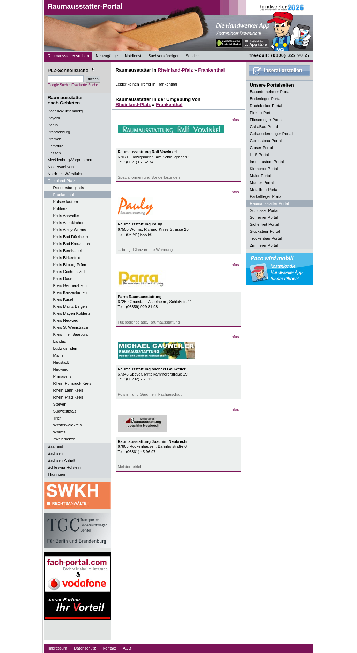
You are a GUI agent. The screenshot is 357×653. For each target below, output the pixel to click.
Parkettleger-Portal (266, 196)
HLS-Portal (259, 155)
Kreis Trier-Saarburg (71, 334)
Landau (59, 341)
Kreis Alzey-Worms (69, 230)
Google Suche (59, 85)
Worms (59, 432)
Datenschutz (85, 648)
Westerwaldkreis (67, 425)
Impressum (57, 648)
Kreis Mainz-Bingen (70, 306)
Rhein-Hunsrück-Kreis (72, 383)
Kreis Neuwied (65, 320)
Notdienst (133, 56)
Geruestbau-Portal (266, 141)
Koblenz (60, 209)
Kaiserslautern (65, 202)
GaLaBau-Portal (264, 127)
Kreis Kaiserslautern (70, 292)
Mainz (58, 355)
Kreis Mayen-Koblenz (71, 313)
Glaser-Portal (261, 148)
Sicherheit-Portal (264, 224)
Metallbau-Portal (264, 189)
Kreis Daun (63, 278)
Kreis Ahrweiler (66, 216)
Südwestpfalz (65, 411)
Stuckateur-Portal (265, 231)
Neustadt (61, 362)
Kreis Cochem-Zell (69, 271)
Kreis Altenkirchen (69, 223)
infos (235, 120)
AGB (127, 648)
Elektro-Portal (262, 113)
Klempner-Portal (264, 168)
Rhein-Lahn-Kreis (68, 390)
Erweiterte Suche (84, 85)
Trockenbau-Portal (266, 238)
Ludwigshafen (65, 348)
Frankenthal (63, 195)
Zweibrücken (64, 439)
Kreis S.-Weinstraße (70, 327)
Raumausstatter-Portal (85, 6)
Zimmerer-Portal (264, 245)
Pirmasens (62, 376)
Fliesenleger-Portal (266, 120)
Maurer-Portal (262, 182)
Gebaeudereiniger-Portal (271, 134)
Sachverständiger (163, 56)
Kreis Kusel (63, 299)
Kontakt (109, 648)
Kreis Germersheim (70, 285)
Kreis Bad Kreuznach (71, 244)
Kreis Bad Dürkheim (70, 237)
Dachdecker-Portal (266, 106)
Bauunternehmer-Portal (270, 92)
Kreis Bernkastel (67, 250)
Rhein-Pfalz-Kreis (68, 397)
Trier (57, 418)
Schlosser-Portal (264, 210)
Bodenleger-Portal (265, 99)
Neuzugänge (107, 56)
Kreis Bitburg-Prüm (69, 264)
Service (191, 56)
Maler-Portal (260, 175)
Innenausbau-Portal (267, 161)
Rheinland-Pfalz (175, 70)
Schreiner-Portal (264, 217)
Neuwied (61, 369)
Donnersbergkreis (68, 188)
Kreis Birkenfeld (67, 257)
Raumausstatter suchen (68, 56)
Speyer (59, 404)
